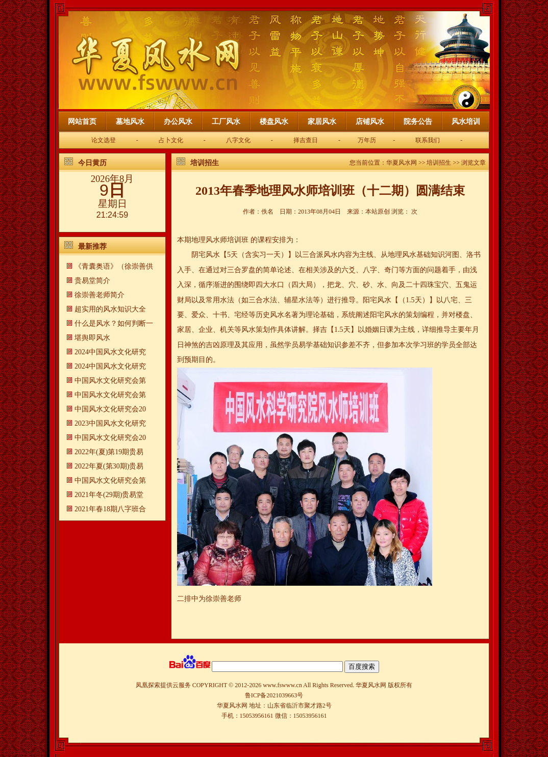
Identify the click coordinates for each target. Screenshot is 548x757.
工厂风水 (226, 121)
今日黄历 (92, 163)
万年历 (367, 140)
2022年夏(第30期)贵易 (108, 466)
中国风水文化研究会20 (110, 409)
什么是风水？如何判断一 (113, 323)
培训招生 (204, 163)
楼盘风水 (274, 121)
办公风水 (178, 121)
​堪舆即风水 (92, 338)
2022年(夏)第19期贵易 (108, 452)
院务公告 (418, 121)
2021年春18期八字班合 (110, 509)
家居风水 (322, 121)
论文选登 (103, 140)
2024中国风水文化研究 (110, 352)
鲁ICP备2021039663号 (274, 695)
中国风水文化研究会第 (110, 380)
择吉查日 (305, 140)
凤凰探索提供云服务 (163, 685)
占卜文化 (171, 140)
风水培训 (466, 121)
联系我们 (427, 140)
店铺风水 (370, 121)
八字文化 (238, 140)
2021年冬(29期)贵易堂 (108, 495)
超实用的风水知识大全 (110, 309)
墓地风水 (130, 121)
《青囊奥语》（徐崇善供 (113, 266)
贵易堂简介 (92, 280)
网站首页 (82, 121)
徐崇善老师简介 (99, 295)
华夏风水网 (401, 162)
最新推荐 (92, 246)
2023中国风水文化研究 (110, 423)
